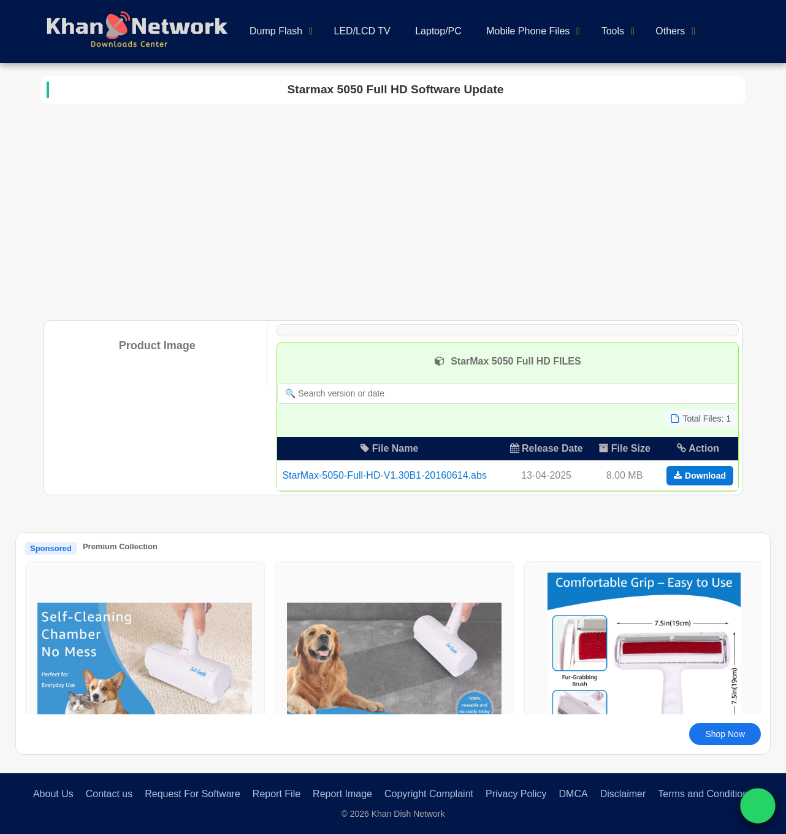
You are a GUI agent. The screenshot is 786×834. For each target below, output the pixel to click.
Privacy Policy (516, 794)
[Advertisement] (393, 210)
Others (670, 31)
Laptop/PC (438, 31)
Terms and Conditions (705, 794)
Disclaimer (623, 794)
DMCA (573, 794)
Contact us (109, 794)
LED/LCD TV (362, 31)
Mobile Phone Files (528, 31)
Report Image (342, 794)
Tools (612, 31)
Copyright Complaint (428, 794)
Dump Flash (276, 31)
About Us (53, 794)
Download (700, 476)
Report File (276, 794)
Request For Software (192, 794)
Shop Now (725, 734)
